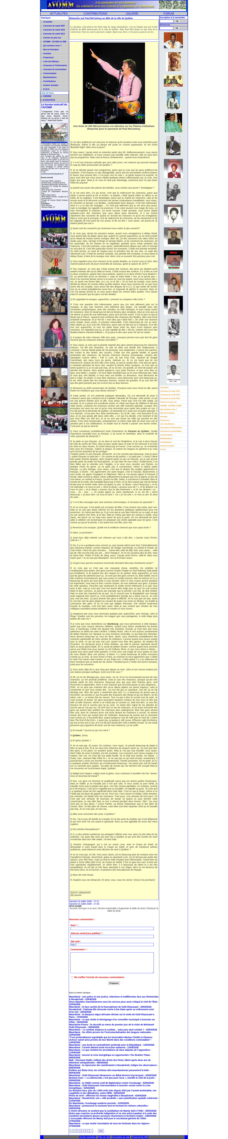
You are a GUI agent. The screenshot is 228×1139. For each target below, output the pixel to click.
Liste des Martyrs (50, 61)
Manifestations (49, 77)
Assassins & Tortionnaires (54, 65)
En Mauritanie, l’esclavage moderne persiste (92, 1103)
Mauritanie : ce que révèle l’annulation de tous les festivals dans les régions (109, 1123)
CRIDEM (47, 96)
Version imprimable (107, 908)
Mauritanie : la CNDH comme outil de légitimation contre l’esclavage (105, 1083)
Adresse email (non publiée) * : (86, 933)
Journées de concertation (53, 69)
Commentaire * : (78, 949)
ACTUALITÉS (59, 13)
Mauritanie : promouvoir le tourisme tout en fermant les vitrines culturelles (108, 1105)
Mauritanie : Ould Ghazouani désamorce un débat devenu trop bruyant (106, 1075)
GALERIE (132, 13)
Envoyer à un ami (87, 908)
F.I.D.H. (45, 89)
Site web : (75, 941)
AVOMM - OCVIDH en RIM (53, 42)
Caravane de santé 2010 (53, 30)
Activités (46, 53)
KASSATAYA (49, 100)
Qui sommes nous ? (51, 46)
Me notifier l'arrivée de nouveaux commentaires (99, 977)
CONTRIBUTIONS (95, 13)
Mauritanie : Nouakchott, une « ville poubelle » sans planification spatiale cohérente (113, 1098)
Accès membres (88, 1137)
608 (101, 1131)
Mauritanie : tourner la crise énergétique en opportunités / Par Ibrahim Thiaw (109, 1055)
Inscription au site (121, 1137)
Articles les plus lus (51, 38)
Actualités (46, 22)
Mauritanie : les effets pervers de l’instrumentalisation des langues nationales (110, 1032)
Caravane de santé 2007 (53, 26)
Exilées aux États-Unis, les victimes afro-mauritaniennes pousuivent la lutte (109, 1070)
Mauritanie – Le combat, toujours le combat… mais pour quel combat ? (106, 1029)
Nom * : (74, 925)
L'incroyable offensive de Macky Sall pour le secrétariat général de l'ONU (107, 1118)
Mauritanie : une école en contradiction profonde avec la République (105, 1045)
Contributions (48, 81)
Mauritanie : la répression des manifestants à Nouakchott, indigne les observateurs (113, 1065)
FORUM (168, 13)
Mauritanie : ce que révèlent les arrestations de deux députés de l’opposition (109, 1050)
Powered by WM (140, 1137)
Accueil (73, 908)
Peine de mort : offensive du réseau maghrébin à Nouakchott (101, 1095)
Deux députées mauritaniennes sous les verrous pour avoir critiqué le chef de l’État (113, 1002)
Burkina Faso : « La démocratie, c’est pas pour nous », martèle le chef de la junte (111, 1078)
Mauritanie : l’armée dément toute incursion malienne (97, 1047)
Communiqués (49, 73)
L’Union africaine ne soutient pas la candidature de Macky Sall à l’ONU (106, 1111)
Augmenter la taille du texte (131, 908)
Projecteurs (47, 57)
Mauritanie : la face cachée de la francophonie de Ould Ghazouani (103, 1007)
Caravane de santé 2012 (53, 34)
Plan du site (104, 1137)
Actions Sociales (49, 85)
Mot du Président (50, 49)
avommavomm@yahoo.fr (52, 174)
